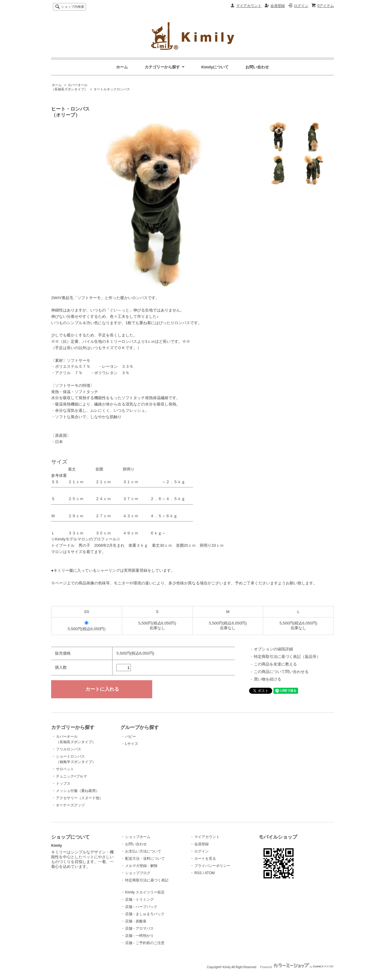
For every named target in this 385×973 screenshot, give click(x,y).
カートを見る (205, 858)
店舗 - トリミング (139, 899)
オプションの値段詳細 (273, 649)
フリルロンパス (68, 749)
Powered (297, 967)
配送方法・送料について (145, 858)
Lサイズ (131, 744)
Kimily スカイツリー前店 (145, 892)
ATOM (210, 873)
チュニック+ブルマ (71, 776)
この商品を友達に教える (275, 664)
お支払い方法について (143, 851)
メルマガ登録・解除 (141, 866)
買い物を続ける (267, 679)
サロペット (65, 769)
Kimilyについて (215, 67)
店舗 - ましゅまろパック (145, 914)
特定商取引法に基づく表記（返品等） (287, 656)
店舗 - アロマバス (139, 928)
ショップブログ (137, 873)
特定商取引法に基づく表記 (146, 880)
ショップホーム (137, 837)
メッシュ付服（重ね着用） (77, 791)
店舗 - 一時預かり (139, 936)
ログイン (301, 6)
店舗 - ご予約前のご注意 (145, 943)
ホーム (122, 67)
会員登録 (277, 6)
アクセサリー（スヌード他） (79, 798)
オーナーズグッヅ (70, 805)
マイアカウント (248, 6)
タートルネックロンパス (112, 89)
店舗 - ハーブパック (141, 907)
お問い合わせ (257, 67)
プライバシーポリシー (212, 866)
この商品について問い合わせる (281, 671)
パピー (130, 736)
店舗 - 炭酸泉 (135, 921)
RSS (198, 873)
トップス (63, 783)
